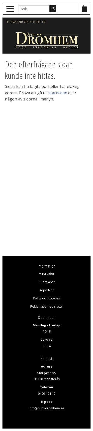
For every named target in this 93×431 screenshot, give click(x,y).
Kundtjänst (47, 282)
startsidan (57, 93)
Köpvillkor (46, 290)
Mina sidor (46, 273)
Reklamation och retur (46, 306)
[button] (10, 9)
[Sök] (53, 8)
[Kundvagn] (84, 9)
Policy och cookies (46, 298)
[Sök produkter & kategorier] (34, 8)
